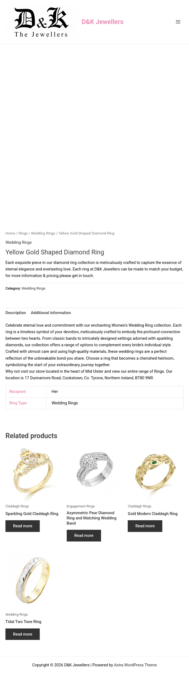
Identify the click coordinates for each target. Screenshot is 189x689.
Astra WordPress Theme (135, 665)
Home (10, 233)
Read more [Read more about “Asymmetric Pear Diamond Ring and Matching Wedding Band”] (83, 535)
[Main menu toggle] (178, 21)
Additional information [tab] (51, 312)
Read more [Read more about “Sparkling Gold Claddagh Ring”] (22, 525)
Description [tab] (15, 312)
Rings (23, 233)
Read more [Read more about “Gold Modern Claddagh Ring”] (144, 525)
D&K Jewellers (103, 22)
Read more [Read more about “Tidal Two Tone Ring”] (22, 634)
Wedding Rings (43, 233)
